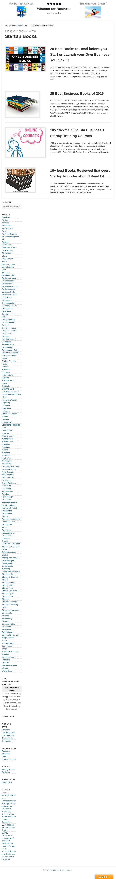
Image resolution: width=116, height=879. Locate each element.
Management (7, 439)
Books (4, 261)
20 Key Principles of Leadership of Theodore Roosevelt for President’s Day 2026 (8, 841)
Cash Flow (6, 297)
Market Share (7, 441)
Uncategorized (8, 657)
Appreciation (7, 228)
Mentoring (6, 452)
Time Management (10, 651)
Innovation (6, 408)
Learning (5, 433)
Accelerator (7, 217)
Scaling (5, 555)
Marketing (6, 444)
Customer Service (9, 331)
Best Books (7, 245)
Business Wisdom (9, 295)
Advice (5, 220)
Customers (6, 333)
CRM (4, 317)
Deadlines (6, 336)
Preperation (7, 513)
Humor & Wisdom (9, 400)
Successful (6, 627)
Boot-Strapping (8, 264)
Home (19, 26)
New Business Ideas (10, 466)
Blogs (4, 256)
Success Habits (8, 624)
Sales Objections (9, 552)
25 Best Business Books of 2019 (77, 93)
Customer (6, 325)
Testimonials (7, 738)
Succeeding (7, 618)
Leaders (5, 419)
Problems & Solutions (11, 519)
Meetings (6, 447)
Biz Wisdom (7, 253)
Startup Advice (8, 582)
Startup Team (7, 596)
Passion (5, 494)
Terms (4, 649)
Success (5, 621)
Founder (5, 367)
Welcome (6, 730)
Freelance (6, 372)
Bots (4, 270)
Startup (5, 580)
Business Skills (8, 292)
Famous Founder (9, 356)
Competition (7, 308)
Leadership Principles (11, 425)
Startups (5, 599)
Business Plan (8, 284)
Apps (4, 231)
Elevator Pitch (8, 344)
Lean (4, 428)
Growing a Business (10, 392)
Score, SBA (7, 782)
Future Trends (8, 380)
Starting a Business (10, 577)
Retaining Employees (11, 546)
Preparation (7, 511)
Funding (5, 378)
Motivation (6, 458)
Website (5, 663)
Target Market (8, 638)
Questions (6, 538)
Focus (4, 364)
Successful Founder (10, 635)
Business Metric (8, 281)
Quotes (5, 541)
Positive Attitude (9, 505)
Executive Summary (10, 353)
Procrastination (8, 522)
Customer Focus (9, 328)
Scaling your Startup (10, 558)
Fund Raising (7, 375)
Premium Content (9, 508)
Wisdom (5, 668)
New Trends (7, 480)
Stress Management (10, 610)
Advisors (5, 223)
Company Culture (9, 306)
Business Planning (10, 286)
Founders (6, 369)
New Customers (8, 469)
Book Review (7, 259)
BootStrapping (8, 267)
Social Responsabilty (11, 571)
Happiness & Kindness (11, 394)
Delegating (6, 342)
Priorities (5, 516)
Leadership (6, 422)
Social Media (7, 563)
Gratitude (6, 386)
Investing (6, 411)
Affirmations (7, 225)
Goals (4, 383)
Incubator (6, 405)
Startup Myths (8, 593)
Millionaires (6, 455)
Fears (4, 358)
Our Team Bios (8, 735)
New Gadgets (8, 472)
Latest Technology (9, 414)
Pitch (4, 756)
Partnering (6, 488)
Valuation (6, 660)
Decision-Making (9, 339)
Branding (6, 272)
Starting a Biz (7, 574)
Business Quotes (9, 289)
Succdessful (7, 613)
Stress (4, 607)
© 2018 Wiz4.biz (50, 870)
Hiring (4, 397)
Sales (4, 549)
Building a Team (8, 275)
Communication (8, 303)
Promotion (6, 530)
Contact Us (6, 741)
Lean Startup (7, 430)
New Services (8, 477)
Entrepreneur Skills (10, 350)
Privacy (61, 870)
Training (5, 654)
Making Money (8, 436)
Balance (5, 242)
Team (4, 640)
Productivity (7, 524)
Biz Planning (7, 250)
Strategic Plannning (10, 604)
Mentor (5, 450)
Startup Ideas (7, 585)
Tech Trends (7, 646)
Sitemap (69, 870)
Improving (6, 403)
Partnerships (7, 491)
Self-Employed (8, 560)
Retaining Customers (11, 544)
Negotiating (7, 461)
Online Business (9, 483)
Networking (6, 464)
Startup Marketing (9, 591)
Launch (5, 416)
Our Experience (8, 732)
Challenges (6, 300)
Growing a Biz (8, 389)
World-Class (7, 671)
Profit (4, 527)
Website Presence (9, 665)
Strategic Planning (9, 602)
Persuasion (6, 500)
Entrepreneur (7, 347)
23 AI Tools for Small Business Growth (8, 827)
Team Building (8, 643)
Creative (5, 314)
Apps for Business (9, 234)
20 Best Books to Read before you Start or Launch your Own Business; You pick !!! (80, 54)
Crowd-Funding (8, 320)
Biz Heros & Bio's (9, 247)
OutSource (6, 486)
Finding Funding (9, 361)
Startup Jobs (7, 588)
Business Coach (9, 278)
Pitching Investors (9, 502)
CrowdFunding (8, 322)
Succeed (5, 616)
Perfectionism (8, 497)
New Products (8, 475)
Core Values (7, 311)
